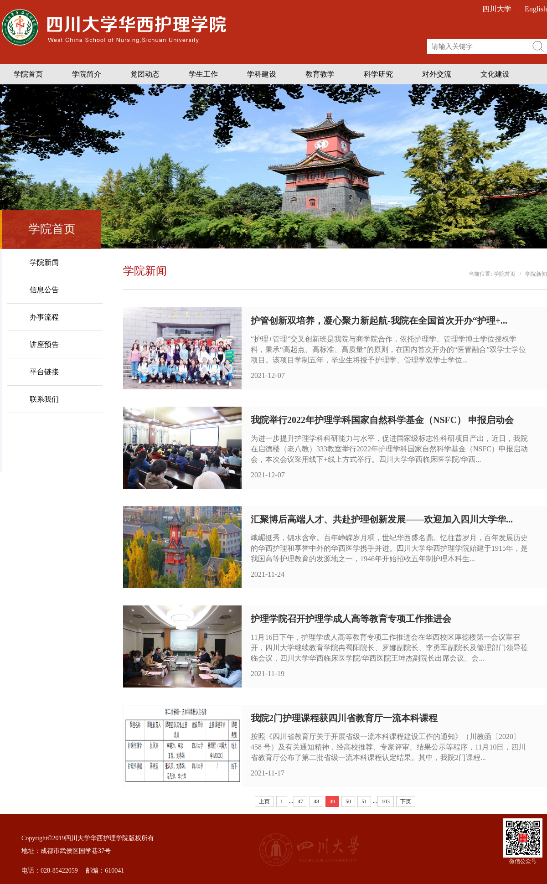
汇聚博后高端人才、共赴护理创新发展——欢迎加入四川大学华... (382, 519)
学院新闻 (536, 274)
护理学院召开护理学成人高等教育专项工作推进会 (351, 619)
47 (300, 801)
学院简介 (86, 74)
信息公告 (44, 290)
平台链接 (44, 372)
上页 (264, 801)
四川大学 (496, 9)
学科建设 (261, 74)
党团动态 (145, 74)
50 (348, 801)
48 (316, 801)
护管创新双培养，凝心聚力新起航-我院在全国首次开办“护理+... (379, 320)
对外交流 (436, 74)
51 (364, 801)
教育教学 (320, 74)
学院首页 (28, 74)
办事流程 (44, 317)
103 (386, 801)
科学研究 (378, 74)
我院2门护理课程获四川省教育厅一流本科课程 (344, 718)
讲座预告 (44, 344)
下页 (405, 801)
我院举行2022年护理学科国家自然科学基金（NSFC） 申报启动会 (382, 420)
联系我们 (44, 399)
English (536, 9)
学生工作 (203, 74)
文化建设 (495, 74)
